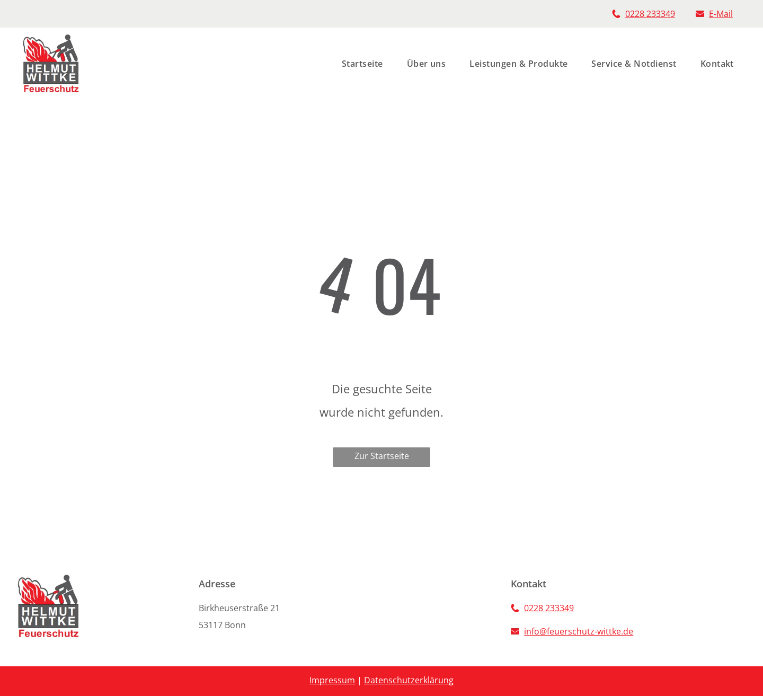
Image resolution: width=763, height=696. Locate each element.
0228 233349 (650, 14)
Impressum (332, 680)
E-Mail (721, 14)
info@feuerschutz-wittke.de (578, 631)
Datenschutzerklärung (409, 680)
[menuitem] (358, 63)
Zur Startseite (381, 456)
